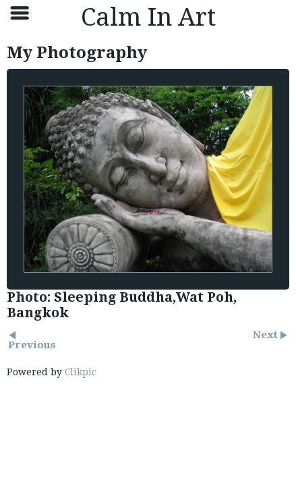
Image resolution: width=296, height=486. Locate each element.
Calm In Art (148, 17)
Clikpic (80, 372)
